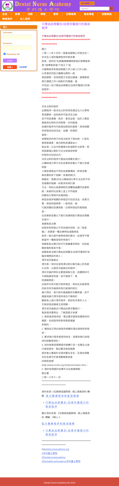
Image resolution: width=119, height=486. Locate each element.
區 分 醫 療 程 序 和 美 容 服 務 (62, 396)
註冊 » (10, 67)
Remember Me (12, 54)
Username (7, 32)
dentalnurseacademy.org (56, 449)
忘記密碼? (23, 67)
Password (7, 43)
